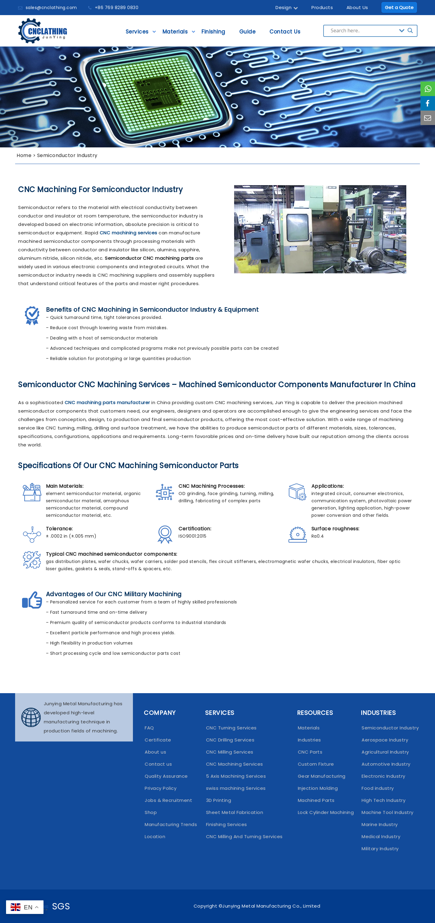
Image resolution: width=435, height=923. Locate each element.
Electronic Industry (383, 776)
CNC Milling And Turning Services (244, 836)
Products (322, 7)
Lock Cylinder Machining (324, 812)
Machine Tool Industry (386, 812)
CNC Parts (310, 752)
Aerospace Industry (385, 740)
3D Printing (218, 800)
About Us (357, 7)
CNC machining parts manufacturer (107, 402)
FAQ (149, 728)
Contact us (158, 764)
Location (155, 836)
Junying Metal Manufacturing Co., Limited (271, 906)
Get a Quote (399, 7)
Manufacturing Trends (169, 824)
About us (155, 752)
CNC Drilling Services (230, 740)
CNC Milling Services (229, 752)
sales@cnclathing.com (51, 8)
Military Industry (380, 848)
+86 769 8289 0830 (117, 8)
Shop (151, 812)
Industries (309, 740)
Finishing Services (226, 824)
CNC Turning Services (231, 728)
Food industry (378, 788)
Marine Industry (380, 824)
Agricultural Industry (385, 752)
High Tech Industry (383, 800)
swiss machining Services (236, 788)
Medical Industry (381, 836)
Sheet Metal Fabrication (234, 812)
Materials (175, 33)
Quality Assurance (166, 776)
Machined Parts (316, 800)
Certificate (158, 740)
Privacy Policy (160, 788)
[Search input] (363, 30)
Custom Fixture (316, 764)
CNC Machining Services (234, 764)
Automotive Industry (386, 764)
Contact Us (284, 33)
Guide (247, 33)
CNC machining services (128, 233)
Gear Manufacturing (322, 776)
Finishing (213, 33)
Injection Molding (318, 788)
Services (137, 33)
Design (287, 7)
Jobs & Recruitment (168, 800)
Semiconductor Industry (386, 728)
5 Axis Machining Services (236, 776)
